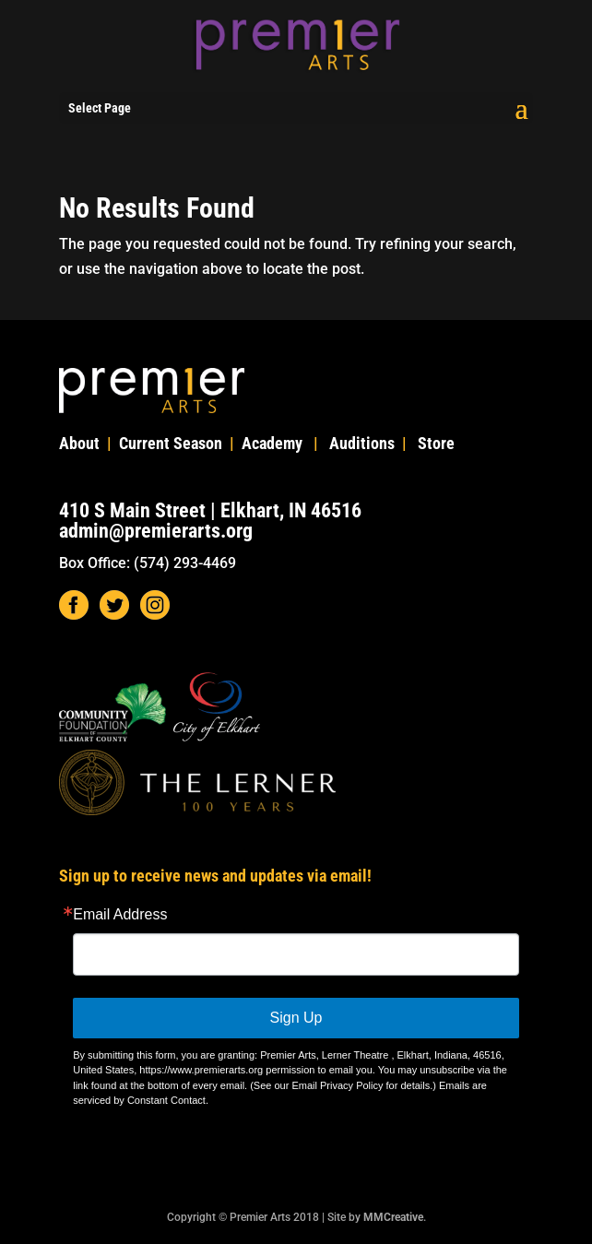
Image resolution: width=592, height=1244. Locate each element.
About (79, 443)
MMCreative (393, 1217)
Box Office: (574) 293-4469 (147, 563)
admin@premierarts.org (156, 530)
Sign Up (296, 1017)
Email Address (120, 914)
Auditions (362, 443)
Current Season (170, 443)
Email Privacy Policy (337, 1085)
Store (436, 443)
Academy (272, 443)
